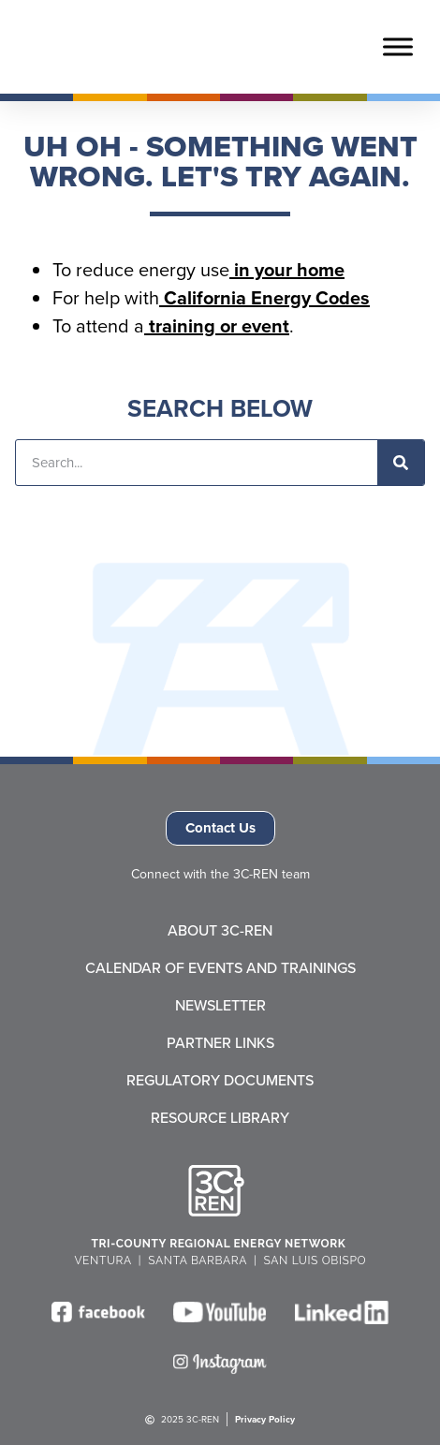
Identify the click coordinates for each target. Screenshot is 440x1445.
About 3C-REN (220, 931)
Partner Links (220, 1043)
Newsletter (220, 1005)
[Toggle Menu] (398, 46)
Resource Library (220, 1118)
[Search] (400, 462)
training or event (216, 325)
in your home (287, 269)
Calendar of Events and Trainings (220, 968)
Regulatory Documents (220, 1080)
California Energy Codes (264, 297)
